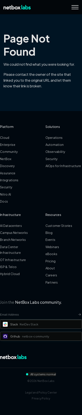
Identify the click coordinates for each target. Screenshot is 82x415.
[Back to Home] (17, 7)
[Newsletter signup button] (79, 314)
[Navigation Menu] (75, 7)
